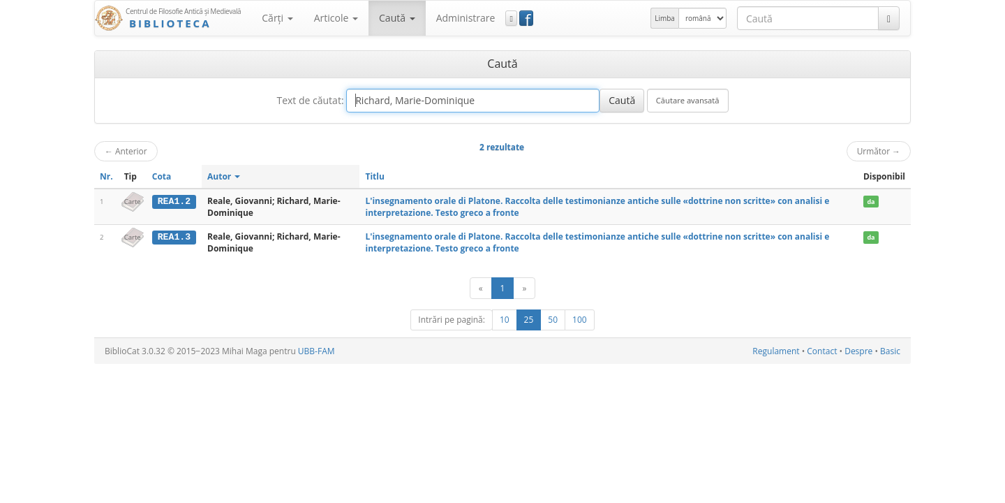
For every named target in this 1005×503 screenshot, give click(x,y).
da (870, 201)
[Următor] (524, 288)
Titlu (374, 176)
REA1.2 (174, 201)
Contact (822, 351)
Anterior (126, 150)
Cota (162, 176)
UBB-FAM (316, 351)
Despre (858, 351)
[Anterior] (481, 288)
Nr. (106, 176)
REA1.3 (174, 237)
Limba (665, 18)
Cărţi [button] (277, 17)
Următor (878, 150)
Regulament (775, 351)
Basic (890, 351)
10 (504, 320)
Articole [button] (336, 17)
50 (553, 320)
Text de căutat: (309, 100)
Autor (223, 176)
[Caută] (889, 18)
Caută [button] (397, 17)
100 (579, 320)
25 (529, 320)
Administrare (466, 17)
